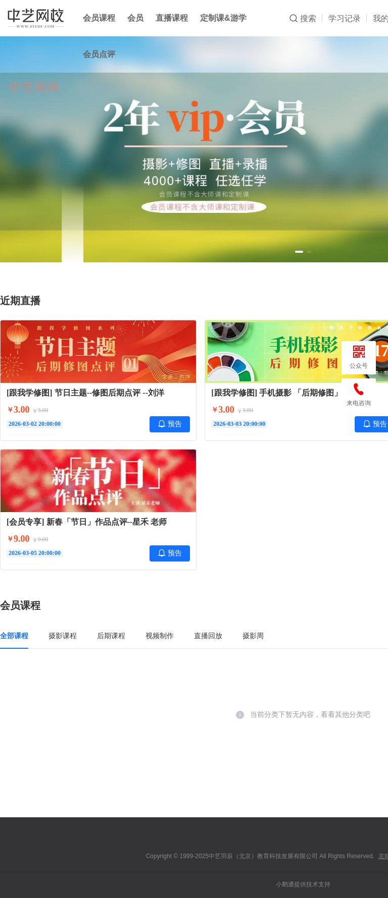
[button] (299, 252)
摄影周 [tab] (253, 636)
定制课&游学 (223, 18)
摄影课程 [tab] (62, 636)
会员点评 (99, 54)
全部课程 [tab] (14, 636)
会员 (135, 18)
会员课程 (99, 18)
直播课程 (172, 18)
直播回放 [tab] (208, 636)
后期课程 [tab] (111, 636)
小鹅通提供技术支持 (303, 884)
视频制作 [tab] (160, 636)
